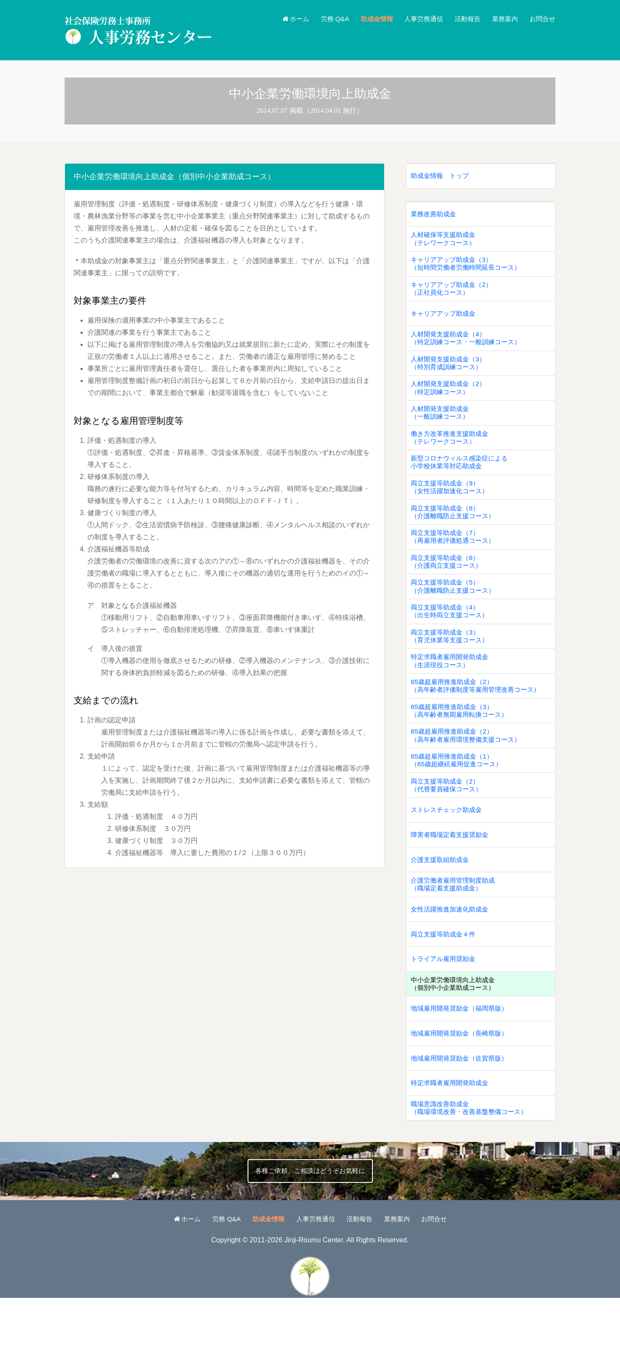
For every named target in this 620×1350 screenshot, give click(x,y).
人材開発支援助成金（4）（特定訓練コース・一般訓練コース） (469, 347)
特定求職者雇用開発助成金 (452, 1132)
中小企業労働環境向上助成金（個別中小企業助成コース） (455, 1028)
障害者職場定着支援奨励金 (452, 870)
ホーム (283, 18)
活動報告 (463, 18)
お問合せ (541, 18)
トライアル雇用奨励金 (445, 1001)
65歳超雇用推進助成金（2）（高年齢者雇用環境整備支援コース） (469, 766)
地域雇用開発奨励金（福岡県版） (462, 1054)
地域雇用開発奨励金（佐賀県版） (462, 1106)
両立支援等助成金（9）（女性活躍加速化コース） (452, 504)
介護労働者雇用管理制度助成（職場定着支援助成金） (455, 923)
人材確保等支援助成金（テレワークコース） (445, 242)
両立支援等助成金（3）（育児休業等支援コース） (452, 661)
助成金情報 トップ (442, 176)
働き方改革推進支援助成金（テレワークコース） (452, 452)
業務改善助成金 (435, 216)
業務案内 (502, 18)
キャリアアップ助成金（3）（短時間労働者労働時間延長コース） (469, 268)
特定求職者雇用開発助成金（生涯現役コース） (452, 687)
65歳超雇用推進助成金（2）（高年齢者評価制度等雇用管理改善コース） (480, 714)
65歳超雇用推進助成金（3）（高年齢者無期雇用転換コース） (462, 740)
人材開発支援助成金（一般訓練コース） (442, 425)
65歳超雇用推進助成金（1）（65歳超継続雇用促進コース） (459, 792)
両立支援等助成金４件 (445, 975)
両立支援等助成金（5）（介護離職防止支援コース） (455, 609)
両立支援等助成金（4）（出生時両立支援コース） (452, 635)
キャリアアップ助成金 (445, 320)
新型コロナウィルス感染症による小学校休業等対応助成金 (462, 478)
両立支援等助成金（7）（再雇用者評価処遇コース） (455, 556)
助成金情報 (368, 18)
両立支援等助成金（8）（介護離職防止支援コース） (455, 530)
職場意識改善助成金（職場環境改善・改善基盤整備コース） (473, 1158)
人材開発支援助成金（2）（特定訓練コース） (450, 399)
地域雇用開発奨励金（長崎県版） (462, 1080)
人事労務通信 (417, 18)
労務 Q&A (324, 18)
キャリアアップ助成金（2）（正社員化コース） (454, 294)
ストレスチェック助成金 (449, 844)
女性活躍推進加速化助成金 (452, 949)
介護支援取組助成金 (442, 897)
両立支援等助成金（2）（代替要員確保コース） (449, 818)
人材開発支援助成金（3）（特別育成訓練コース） (450, 373)
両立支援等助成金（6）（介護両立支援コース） (449, 583)
